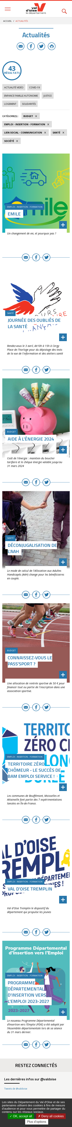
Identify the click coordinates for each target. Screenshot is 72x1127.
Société (9, 141)
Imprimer (51, 46)
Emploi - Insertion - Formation (24, 124)
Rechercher (64, 9)
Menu (7, 9)
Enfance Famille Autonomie (21, 95)
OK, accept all (21, 1116)
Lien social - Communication (23, 132)
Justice (48, 95)
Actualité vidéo (13, 87)
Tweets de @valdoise (15, 1088)
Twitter (41, 46)
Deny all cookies (51, 1116)
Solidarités (29, 104)
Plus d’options (36, 1121)
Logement (10, 104)
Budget (28, 116)
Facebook (31, 46)
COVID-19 (34, 87)
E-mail (20, 46)
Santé (56, 132)
